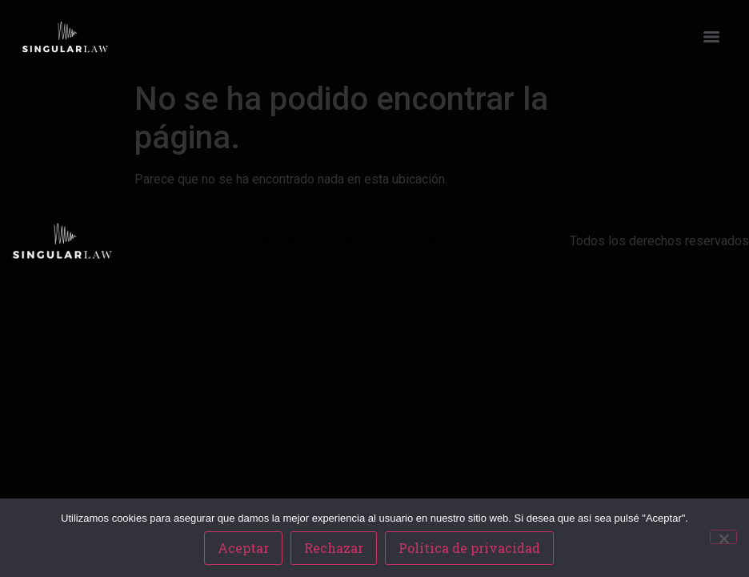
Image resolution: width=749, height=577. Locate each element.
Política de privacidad (469, 547)
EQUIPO (347, 240)
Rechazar (333, 547)
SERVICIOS (268, 240)
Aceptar (243, 547)
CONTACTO (426, 240)
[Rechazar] (723, 537)
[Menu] (711, 37)
